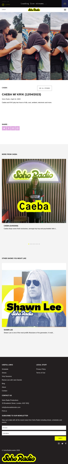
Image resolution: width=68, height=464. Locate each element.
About (4, 387)
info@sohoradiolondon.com (11, 407)
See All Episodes (44, 88)
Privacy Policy (41, 369)
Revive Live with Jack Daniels (12, 380)
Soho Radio (6, 99)
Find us (4, 411)
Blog (3, 383)
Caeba (4, 88)
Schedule (5, 369)
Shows (4, 373)
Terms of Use (40, 373)
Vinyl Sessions (7, 376)
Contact (4, 391)
